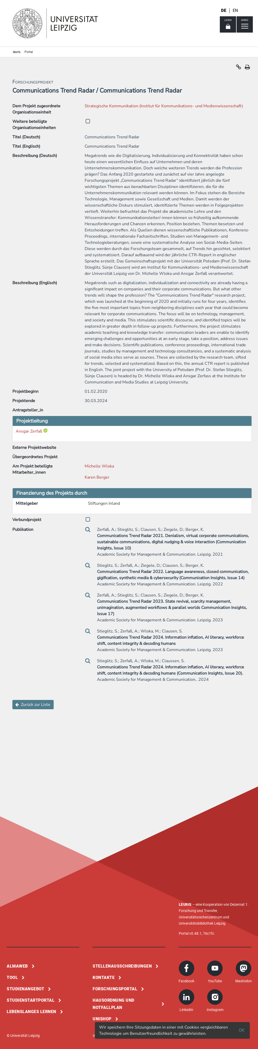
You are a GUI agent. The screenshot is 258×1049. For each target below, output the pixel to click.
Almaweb (17, 966)
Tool (12, 977)
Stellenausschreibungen (122, 966)
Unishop (102, 1018)
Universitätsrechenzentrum (200, 917)
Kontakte (104, 977)
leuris (16, 52)
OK (241, 1030)
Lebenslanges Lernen (31, 1011)
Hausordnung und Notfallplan (113, 1004)
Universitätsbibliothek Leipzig (202, 923)
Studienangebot (25, 988)
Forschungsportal (115, 988)
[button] (238, 68)
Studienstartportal (30, 1000)
